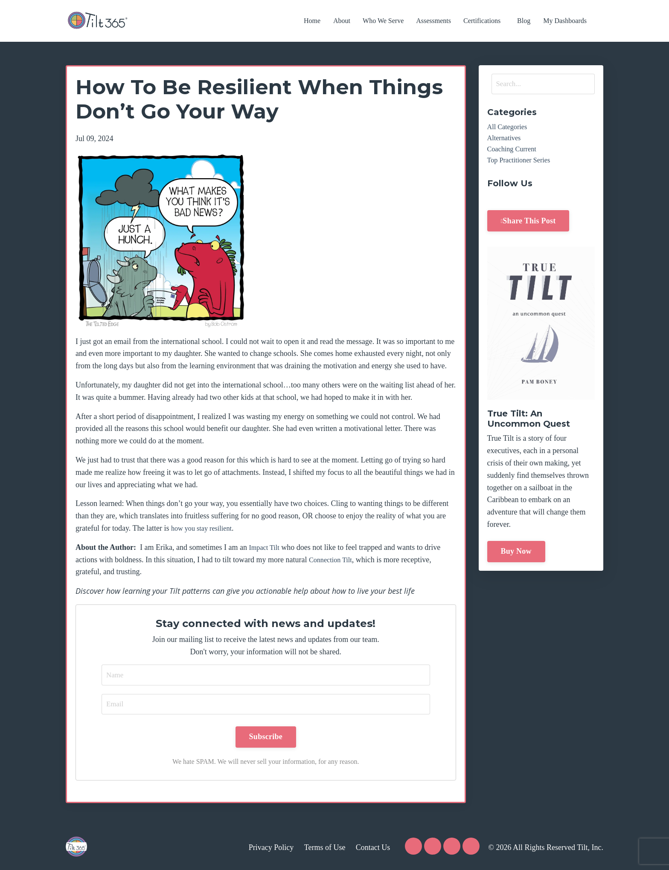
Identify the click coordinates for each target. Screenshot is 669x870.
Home (312, 20)
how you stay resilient (205, 528)
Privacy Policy (271, 848)
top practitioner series (522, 165)
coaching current (514, 152)
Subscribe (265, 738)
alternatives (506, 140)
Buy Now (516, 557)
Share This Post (529, 226)
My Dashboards (565, 20)
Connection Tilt (333, 559)
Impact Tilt (266, 547)
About (342, 20)
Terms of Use (325, 848)
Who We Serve (384, 20)
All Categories (509, 128)
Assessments (434, 20)
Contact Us (373, 848)
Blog (523, 20)
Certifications (482, 20)
